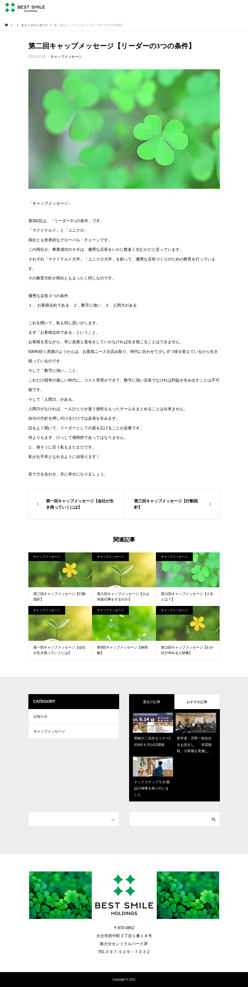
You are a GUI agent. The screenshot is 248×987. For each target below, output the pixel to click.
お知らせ (41, 717)
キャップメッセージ (66, 57)
